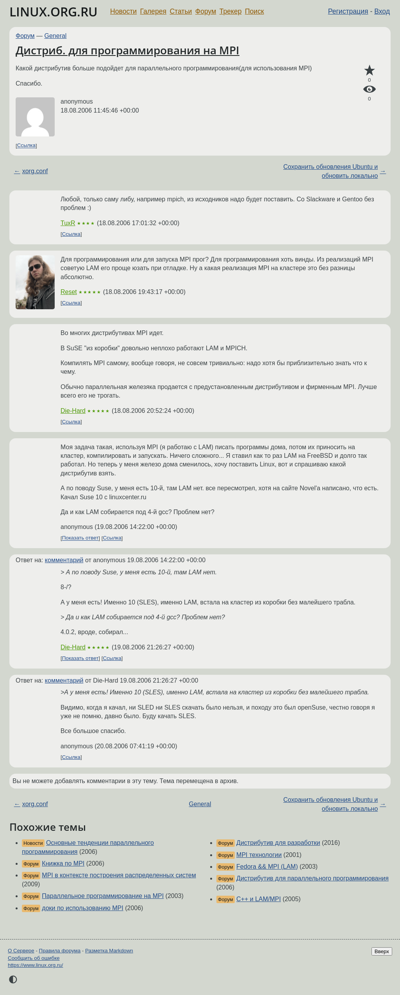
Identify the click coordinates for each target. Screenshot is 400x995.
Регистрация (348, 11)
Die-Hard (73, 410)
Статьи (181, 11)
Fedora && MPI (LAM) (267, 866)
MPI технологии (259, 855)
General (56, 35)
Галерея (153, 11)
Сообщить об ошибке (34, 958)
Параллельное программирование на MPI (103, 896)
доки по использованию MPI (82, 908)
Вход (382, 11)
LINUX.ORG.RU (53, 11)
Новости (123, 11)
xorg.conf (35, 171)
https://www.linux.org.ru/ (35, 965)
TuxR (68, 223)
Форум (205, 11)
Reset (69, 292)
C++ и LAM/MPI (258, 899)
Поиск (254, 11)
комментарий (64, 560)
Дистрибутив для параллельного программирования (312, 878)
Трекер (231, 11)
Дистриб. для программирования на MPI (127, 50)
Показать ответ (80, 538)
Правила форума (60, 951)
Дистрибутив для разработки (278, 842)
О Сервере (21, 951)
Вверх (382, 951)
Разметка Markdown (109, 951)
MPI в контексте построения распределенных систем (119, 875)
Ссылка (26, 146)
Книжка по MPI (63, 863)
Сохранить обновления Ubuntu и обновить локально (330, 171)
